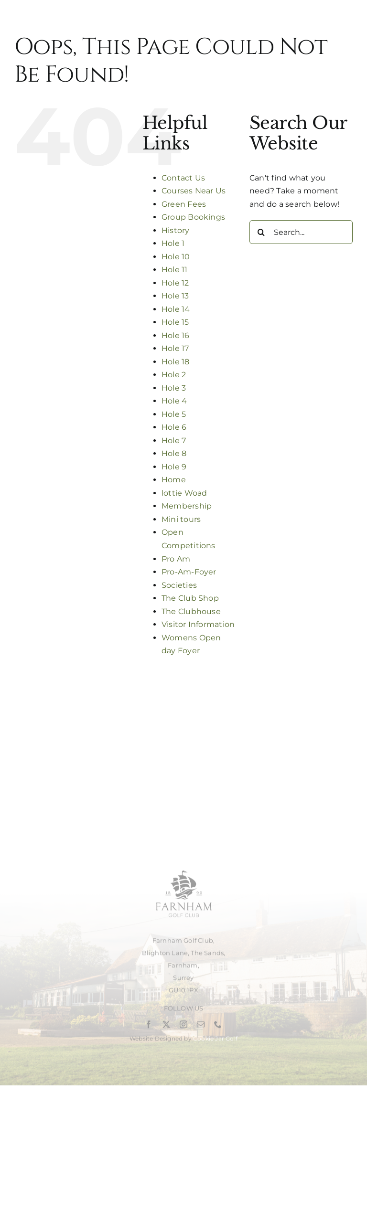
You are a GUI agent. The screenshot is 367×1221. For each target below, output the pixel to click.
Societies (179, 585)
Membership (187, 505)
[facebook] (148, 1027)
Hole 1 (173, 243)
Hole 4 (174, 400)
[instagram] (183, 1027)
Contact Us (183, 177)
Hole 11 (175, 269)
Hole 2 (174, 374)
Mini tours (181, 519)
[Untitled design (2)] (184, 870)
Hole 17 (175, 348)
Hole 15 (175, 322)
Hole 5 (174, 414)
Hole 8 (174, 453)
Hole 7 (174, 440)
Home (174, 479)
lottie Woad (184, 493)
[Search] (261, 232)
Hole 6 (174, 427)
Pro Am (176, 558)
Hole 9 (174, 466)
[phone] (218, 1027)
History (176, 230)
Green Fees (184, 204)
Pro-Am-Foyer (189, 571)
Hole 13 (175, 295)
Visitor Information (198, 624)
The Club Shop (190, 598)
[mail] (201, 1027)
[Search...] (301, 232)
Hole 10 (176, 256)
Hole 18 (176, 361)
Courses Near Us (194, 190)
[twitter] (166, 1027)
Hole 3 (174, 388)
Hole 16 (176, 335)
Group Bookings (193, 217)
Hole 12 (175, 282)
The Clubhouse (191, 611)
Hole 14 (176, 309)
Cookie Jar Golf (215, 1041)
